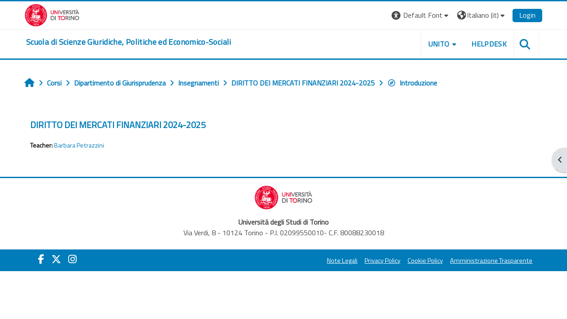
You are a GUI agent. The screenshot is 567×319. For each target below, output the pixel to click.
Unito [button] (439, 44)
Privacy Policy (382, 260)
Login (527, 15)
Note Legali (342, 260)
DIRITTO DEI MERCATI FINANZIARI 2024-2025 (118, 125)
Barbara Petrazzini (79, 145)
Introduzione (412, 83)
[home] (128, 42)
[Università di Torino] (52, 14)
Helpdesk (489, 44)
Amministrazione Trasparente (491, 260)
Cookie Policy (425, 260)
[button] (421, 15)
